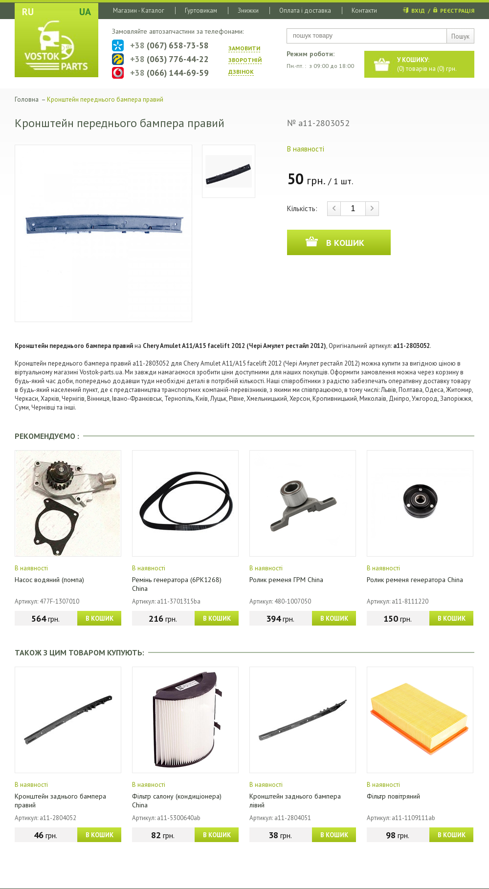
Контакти (364, 10)
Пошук (460, 36)
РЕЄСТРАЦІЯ (457, 10)
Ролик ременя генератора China (415, 579)
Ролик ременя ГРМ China (286, 579)
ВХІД (418, 10)
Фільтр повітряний (393, 796)
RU (28, 11)
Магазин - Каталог (138, 10)
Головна (27, 99)
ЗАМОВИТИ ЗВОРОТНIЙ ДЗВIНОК (245, 59)
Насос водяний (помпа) (49, 579)
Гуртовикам (201, 10)
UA (85, 11)
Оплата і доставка (305, 10)
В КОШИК (99, 618)
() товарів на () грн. (427, 64)
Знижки (248, 10)
